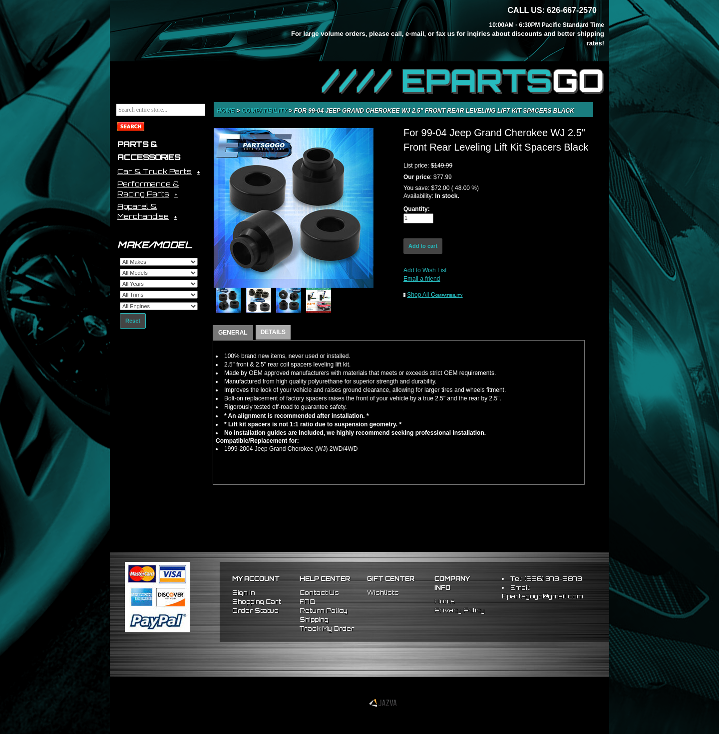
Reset (132, 321)
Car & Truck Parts (154, 171)
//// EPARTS (463, 81)
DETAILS (273, 332)
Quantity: (416, 208)
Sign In (243, 592)
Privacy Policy (459, 610)
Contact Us (319, 592)
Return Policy (324, 610)
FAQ (307, 601)
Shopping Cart (256, 601)
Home (226, 110)
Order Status (255, 610)
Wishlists (383, 592)
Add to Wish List (425, 270)
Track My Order (327, 628)
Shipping (314, 619)
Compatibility (265, 110)
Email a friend (421, 278)
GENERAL (233, 332)
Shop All (434, 294)
